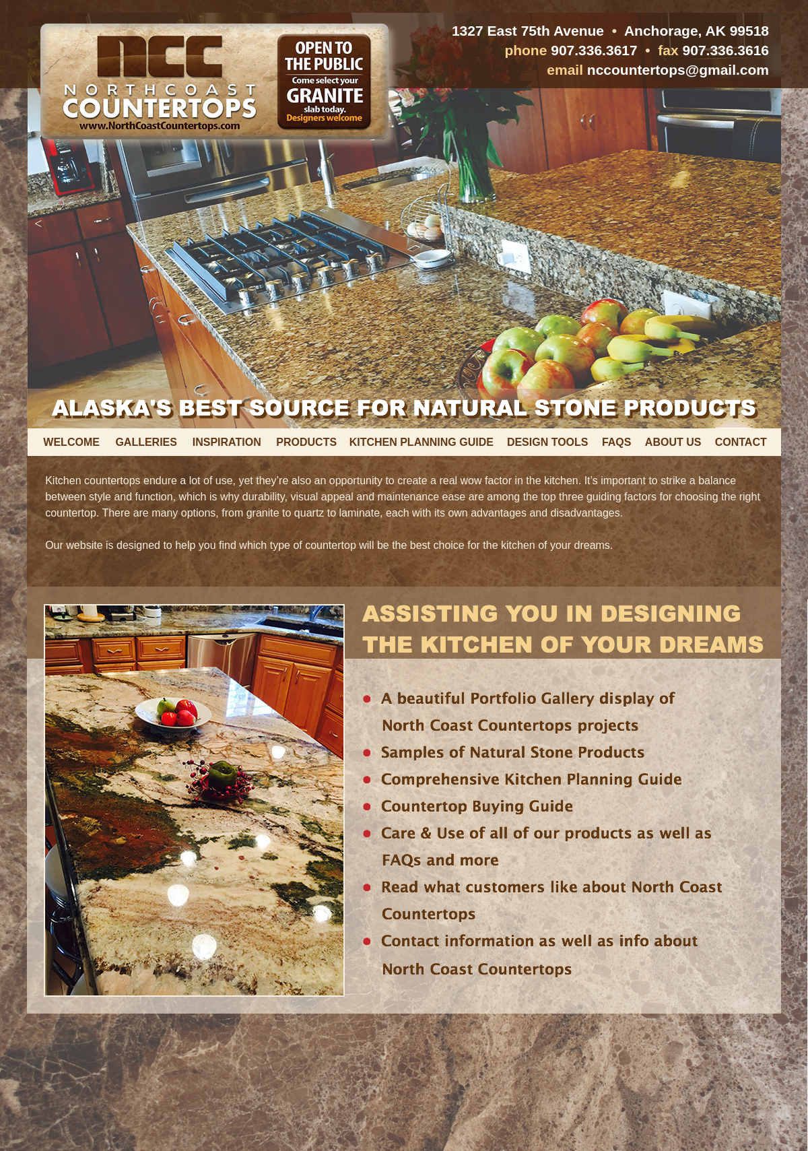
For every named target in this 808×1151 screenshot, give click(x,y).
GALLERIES (146, 442)
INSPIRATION (227, 442)
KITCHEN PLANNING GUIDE (421, 442)
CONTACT (741, 442)
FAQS (617, 442)
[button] (38, 223)
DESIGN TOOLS (547, 442)
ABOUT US (673, 442)
